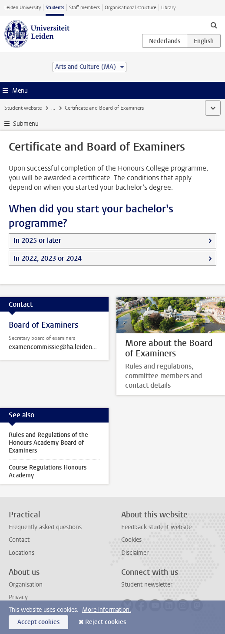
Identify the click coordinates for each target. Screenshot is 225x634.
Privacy (18, 597)
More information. (106, 610)
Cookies (131, 540)
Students (55, 7)
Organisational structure (130, 7)
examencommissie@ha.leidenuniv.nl (54, 347)
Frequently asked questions (45, 527)
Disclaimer (135, 553)
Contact (19, 540)
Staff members (84, 7)
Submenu (26, 124)
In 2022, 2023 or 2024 (47, 258)
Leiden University (22, 7)
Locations (21, 553)
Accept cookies (38, 622)
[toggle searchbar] (214, 25)
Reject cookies (105, 622)
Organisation (26, 584)
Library (168, 7)
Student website (23, 107)
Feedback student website (156, 527)
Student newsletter (146, 584)
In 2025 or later (37, 240)
